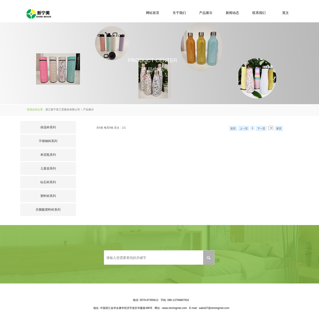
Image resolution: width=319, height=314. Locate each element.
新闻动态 (232, 13)
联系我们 (259, 13)
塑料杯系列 (48, 196)
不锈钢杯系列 (48, 141)
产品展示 (205, 13)
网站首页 (152, 13)
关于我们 (179, 13)
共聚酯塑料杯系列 (48, 209)
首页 (233, 128)
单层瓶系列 (48, 154)
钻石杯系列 (48, 182)
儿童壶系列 (48, 168)
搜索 (208, 257)
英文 (285, 13)
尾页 (279, 128)
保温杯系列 (48, 127)
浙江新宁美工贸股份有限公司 (62, 109)
